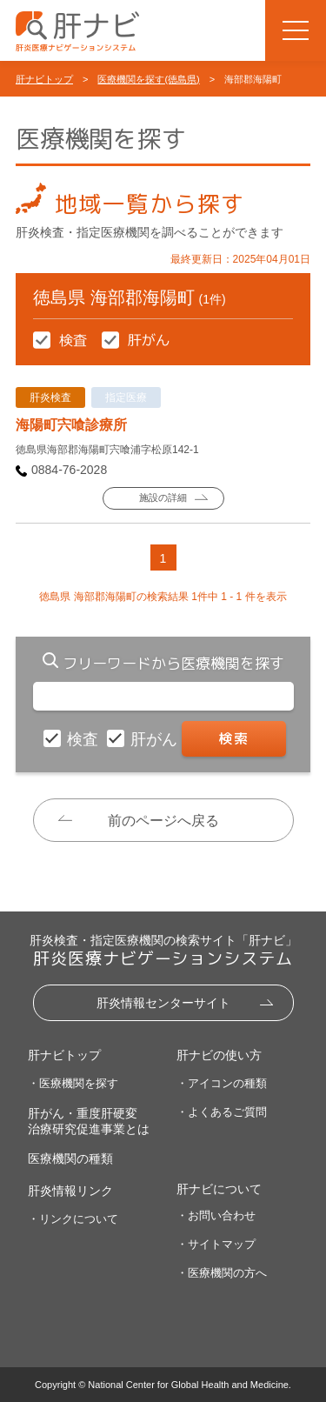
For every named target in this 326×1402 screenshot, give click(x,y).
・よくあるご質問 (221, 1111)
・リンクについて (73, 1218)
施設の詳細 (163, 497)
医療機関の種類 (70, 1158)
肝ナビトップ (44, 79)
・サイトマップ (216, 1244)
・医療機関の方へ (221, 1272)
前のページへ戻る (163, 820)
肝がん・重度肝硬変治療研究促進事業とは (89, 1121)
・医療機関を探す (73, 1083)
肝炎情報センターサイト (163, 1003)
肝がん (156, 739)
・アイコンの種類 (221, 1083)
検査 (85, 739)
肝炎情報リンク (70, 1191)
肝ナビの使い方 (219, 1055)
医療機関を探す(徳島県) (148, 79)
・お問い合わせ (216, 1215)
